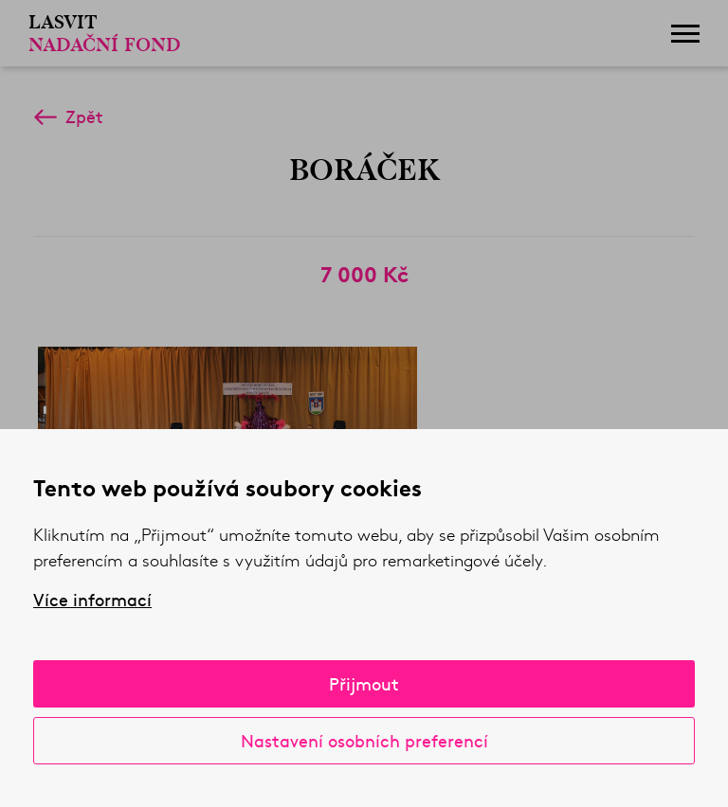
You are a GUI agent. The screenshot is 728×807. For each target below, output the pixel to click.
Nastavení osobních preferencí (364, 740)
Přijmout (364, 683)
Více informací (92, 599)
